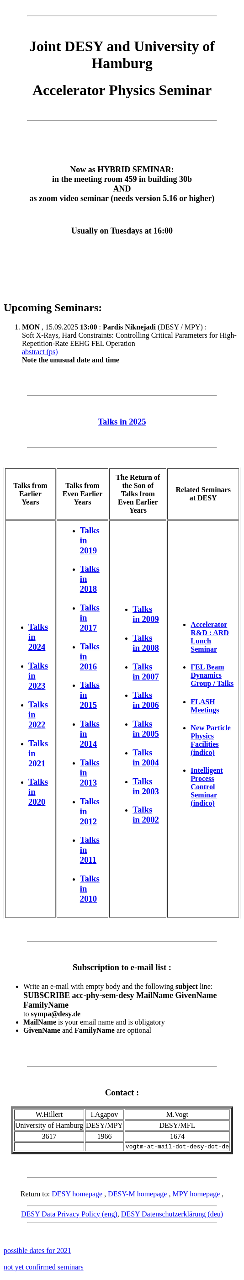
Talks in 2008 (146, 643)
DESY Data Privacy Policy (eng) (69, 1215)
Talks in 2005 (146, 728)
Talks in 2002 (146, 814)
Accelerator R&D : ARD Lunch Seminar (210, 637)
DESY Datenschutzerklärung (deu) (172, 1215)
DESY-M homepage (138, 1195)
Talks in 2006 (146, 700)
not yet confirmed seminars (44, 1268)
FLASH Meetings (205, 706)
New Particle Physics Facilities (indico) (211, 740)
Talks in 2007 (146, 671)
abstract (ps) (40, 352)
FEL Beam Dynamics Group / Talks (212, 675)
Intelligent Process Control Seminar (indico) (207, 786)
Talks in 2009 (146, 614)
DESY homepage (78, 1195)
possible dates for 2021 (37, 1252)
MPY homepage (197, 1195)
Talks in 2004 (146, 757)
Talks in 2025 (122, 421)
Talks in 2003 (146, 786)
